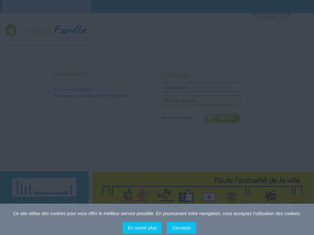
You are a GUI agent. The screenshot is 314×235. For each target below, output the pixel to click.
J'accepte (181, 227)
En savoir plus (142, 227)
